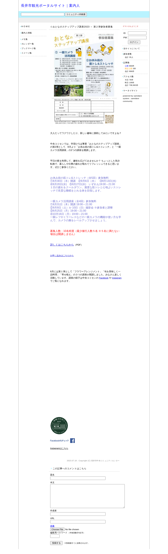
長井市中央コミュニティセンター (105, 461)
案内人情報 (26, 33)
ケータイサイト (130, 90)
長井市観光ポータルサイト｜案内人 (50, 5)
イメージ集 (26, 53)
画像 (52, 531)
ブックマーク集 (28, 48)
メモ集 (24, 39)
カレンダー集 (27, 44)
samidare (138, 96)
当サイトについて (131, 48)
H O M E (25, 26)
